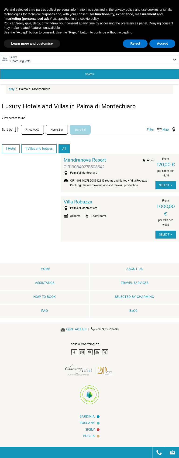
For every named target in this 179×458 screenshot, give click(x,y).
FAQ (44, 311)
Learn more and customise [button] (32, 43)
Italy (11, 90)
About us (134, 269)
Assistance (44, 283)
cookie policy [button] (89, 18)
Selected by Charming (134, 297)
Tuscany (87, 423)
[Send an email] (76, 330)
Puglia (89, 436)
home (45, 269)
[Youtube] (97, 352)
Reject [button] (135, 43)
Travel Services (134, 283)
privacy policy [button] (124, 9)
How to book (44, 297)
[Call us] (157, 452)
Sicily (90, 430)
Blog (133, 311)
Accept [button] (162, 43)
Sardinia (87, 417)
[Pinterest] (90, 352)
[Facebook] (74, 352)
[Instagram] (82, 352)
